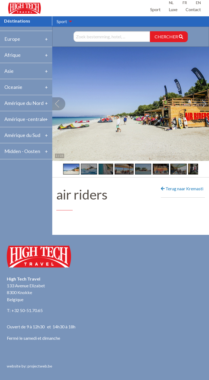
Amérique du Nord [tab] (24, 103)
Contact (193, 9)
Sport (155, 9)
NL (171, 2)
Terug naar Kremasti (182, 188)
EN (198, 2)
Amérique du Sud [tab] (22, 135)
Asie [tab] (9, 71)
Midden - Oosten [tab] (22, 151)
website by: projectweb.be (29, 366)
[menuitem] (62, 21)
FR (185, 2)
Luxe (173, 9)
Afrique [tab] (12, 55)
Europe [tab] (12, 39)
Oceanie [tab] (13, 87)
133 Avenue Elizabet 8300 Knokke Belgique (26, 292)
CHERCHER (169, 36)
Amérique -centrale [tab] (25, 119)
